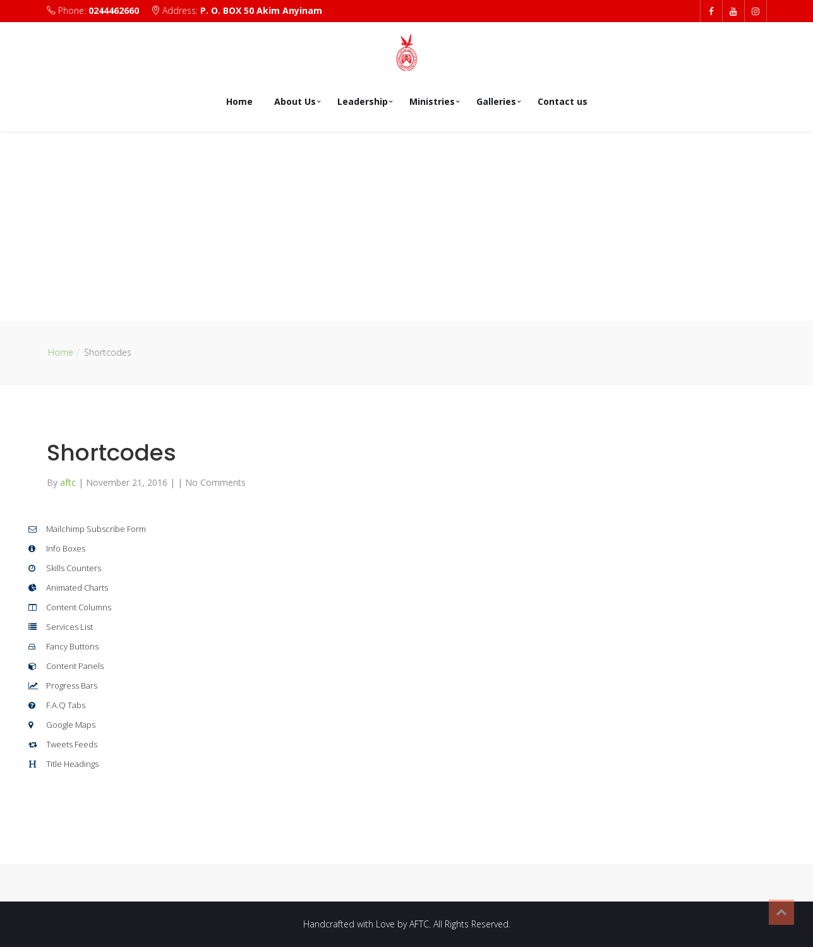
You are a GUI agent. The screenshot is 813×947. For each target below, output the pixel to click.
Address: (236, 10)
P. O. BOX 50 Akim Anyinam (261, 10)
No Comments (215, 482)
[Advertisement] (407, 226)
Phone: (94, 10)
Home (239, 101)
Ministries (432, 101)
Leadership (362, 101)
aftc (69, 482)
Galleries (496, 101)
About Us (295, 101)
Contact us (562, 101)
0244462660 (113, 10)
